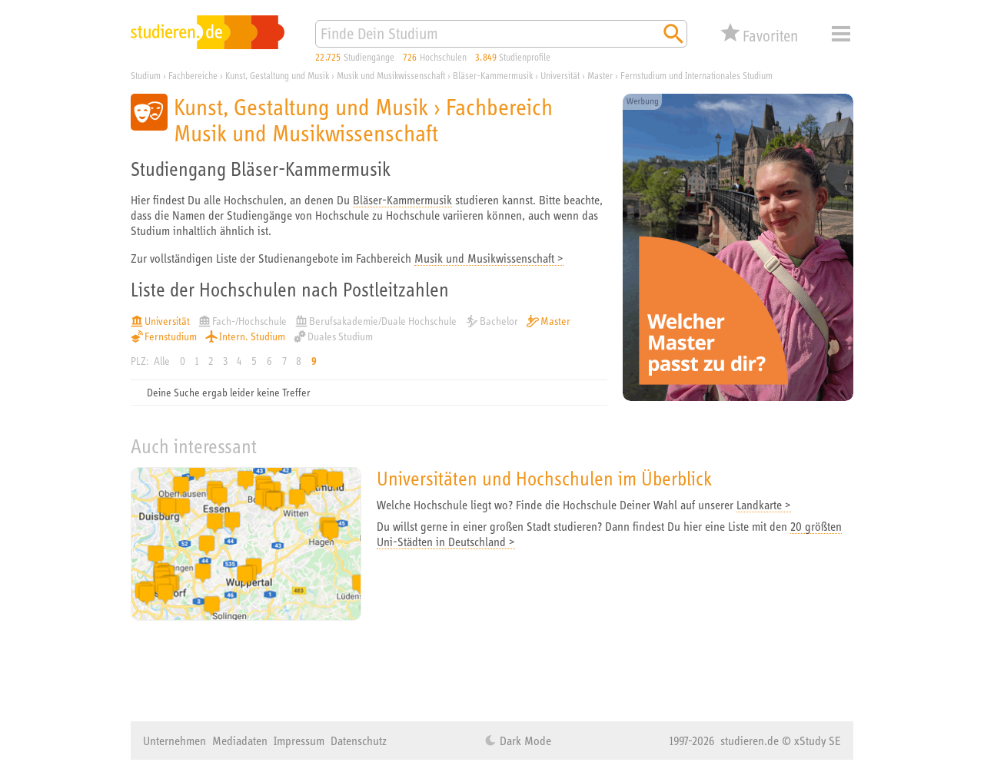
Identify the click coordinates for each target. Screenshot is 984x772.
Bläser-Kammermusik (402, 200)
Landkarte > (763, 505)
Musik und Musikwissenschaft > (488, 258)
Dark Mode (524, 740)
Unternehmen (174, 740)
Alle (162, 361)
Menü (841, 34)
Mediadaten (240, 740)
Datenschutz (359, 740)
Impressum (299, 740)
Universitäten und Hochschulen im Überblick (544, 478)
